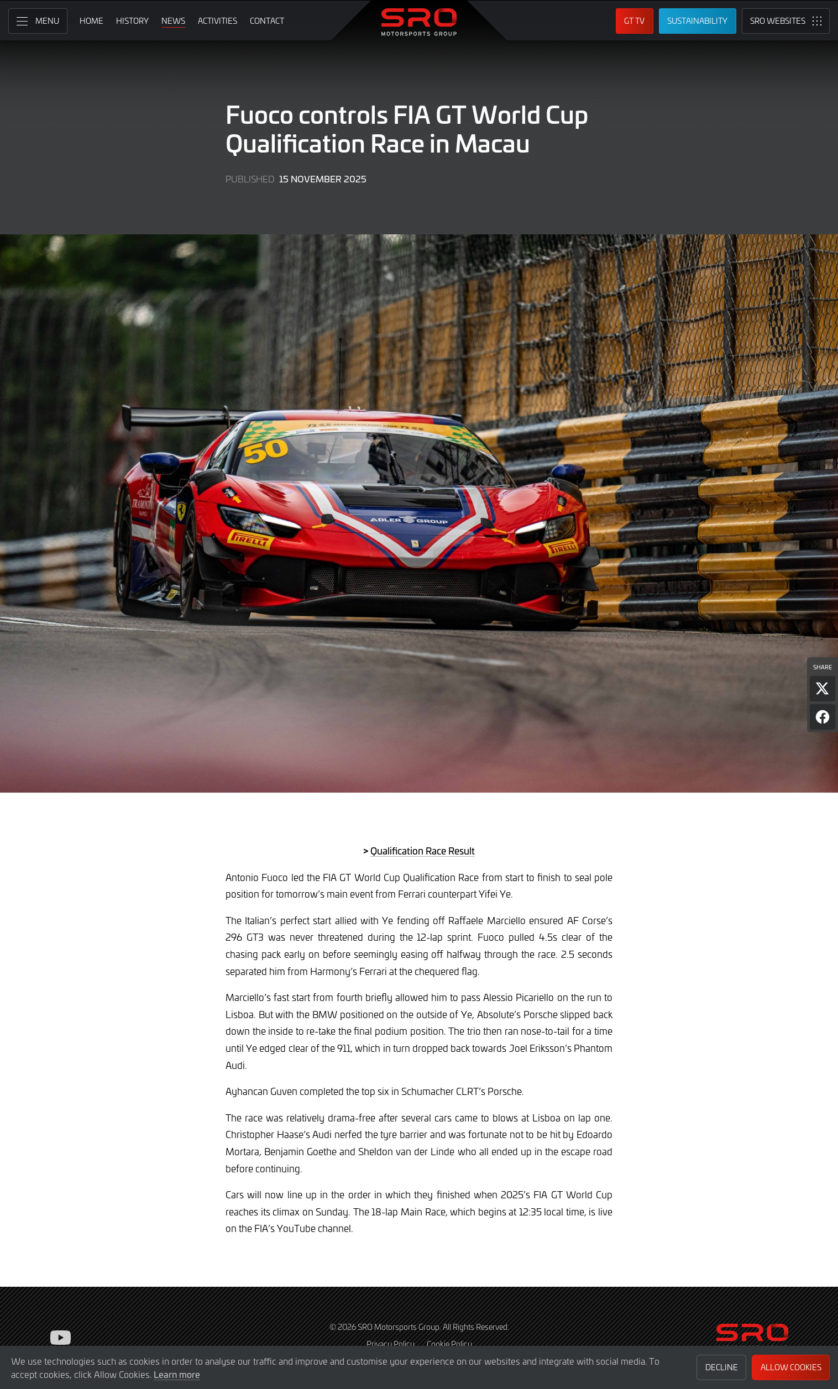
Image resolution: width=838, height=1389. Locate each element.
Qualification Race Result (422, 850)
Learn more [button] (177, 1374)
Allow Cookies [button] (791, 1367)
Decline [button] (721, 1367)
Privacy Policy (390, 1344)
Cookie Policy (449, 1344)
